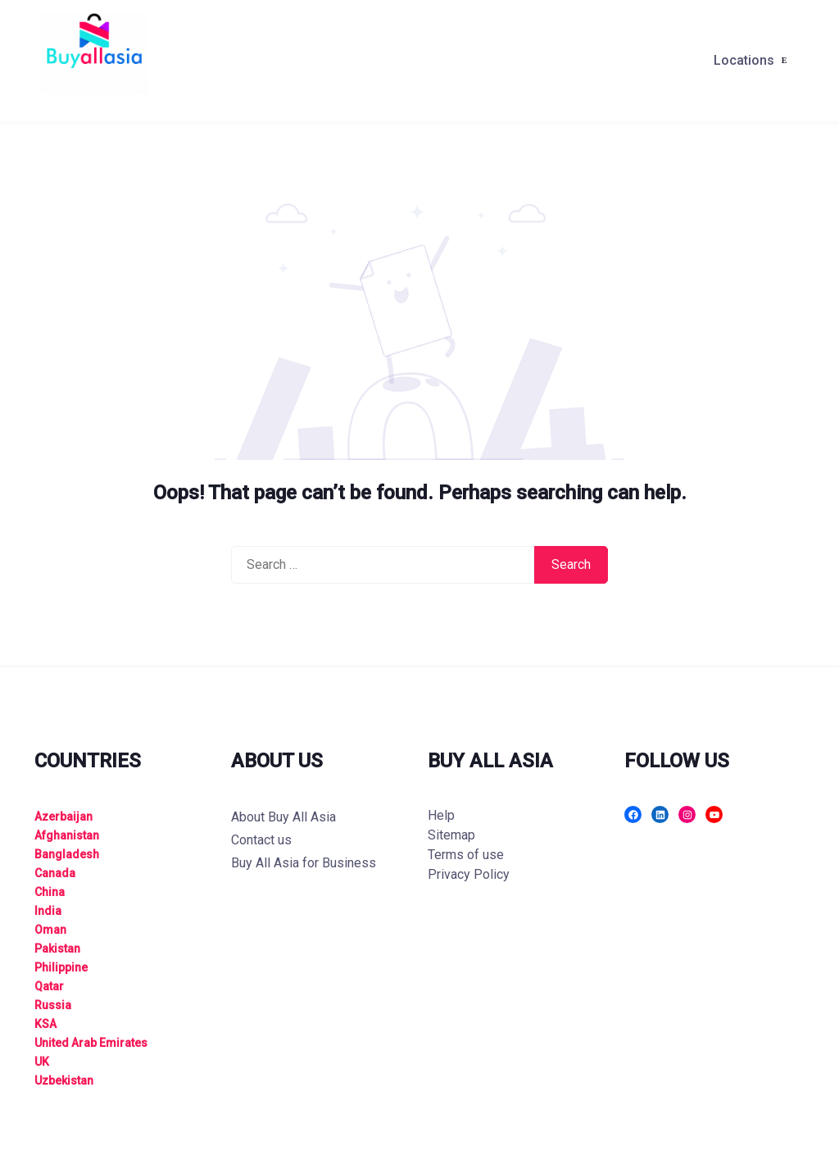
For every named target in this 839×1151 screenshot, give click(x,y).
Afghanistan (66, 835)
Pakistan (57, 948)
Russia (52, 1005)
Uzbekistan (63, 1080)
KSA (45, 1023)
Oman (50, 929)
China (49, 892)
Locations (744, 60)
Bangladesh (66, 854)
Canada (54, 873)
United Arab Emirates (90, 1042)
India (47, 910)
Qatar (49, 986)
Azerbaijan (63, 816)
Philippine (61, 967)
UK (41, 1061)
